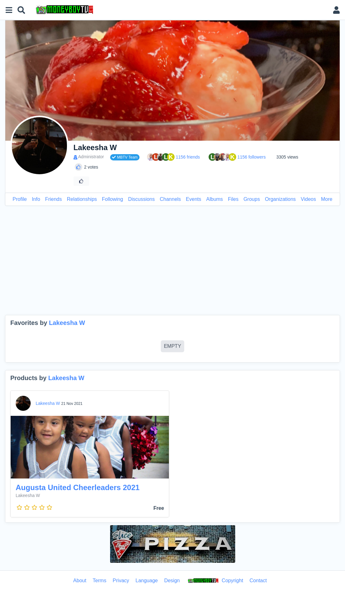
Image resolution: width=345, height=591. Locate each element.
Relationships (82, 199)
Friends (53, 199)
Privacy (121, 580)
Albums (214, 199)
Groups (251, 199)
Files (233, 199)
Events (193, 199)
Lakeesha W (67, 322)
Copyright (214, 581)
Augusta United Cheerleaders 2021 (78, 487)
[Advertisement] (172, 260)
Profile (20, 199)
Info (36, 199)
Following (112, 199)
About (79, 580)
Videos (308, 199)
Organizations (280, 199)
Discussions (141, 199)
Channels (170, 199)
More (326, 199)
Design (172, 580)
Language (146, 580)
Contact (258, 580)
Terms (99, 580)
